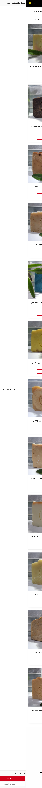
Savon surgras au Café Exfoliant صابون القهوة (21, 478)
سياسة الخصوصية (21, 785)
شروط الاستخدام (21, 778)
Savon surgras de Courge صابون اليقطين (21, 421)
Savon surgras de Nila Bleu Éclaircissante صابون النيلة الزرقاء (21, 303)
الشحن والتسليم (21, 753)
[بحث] (7, 3)
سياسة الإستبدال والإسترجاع (21, 781)
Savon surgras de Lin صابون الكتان (21, 652)
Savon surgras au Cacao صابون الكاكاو (21, 187)
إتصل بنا (21, 764)
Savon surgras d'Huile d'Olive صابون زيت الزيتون (21, 536)
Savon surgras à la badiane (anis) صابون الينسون (21, 594)
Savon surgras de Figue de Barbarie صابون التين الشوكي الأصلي (21, 67)
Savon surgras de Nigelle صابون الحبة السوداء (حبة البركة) (21, 127)
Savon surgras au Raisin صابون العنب (21, 244)
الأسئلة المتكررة (21, 767)
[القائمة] (38, 3)
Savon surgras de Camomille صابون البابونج (21, 363)
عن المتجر (21, 746)
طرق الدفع (21, 750)
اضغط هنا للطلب (21, 77)
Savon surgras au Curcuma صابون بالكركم (21, 710)
